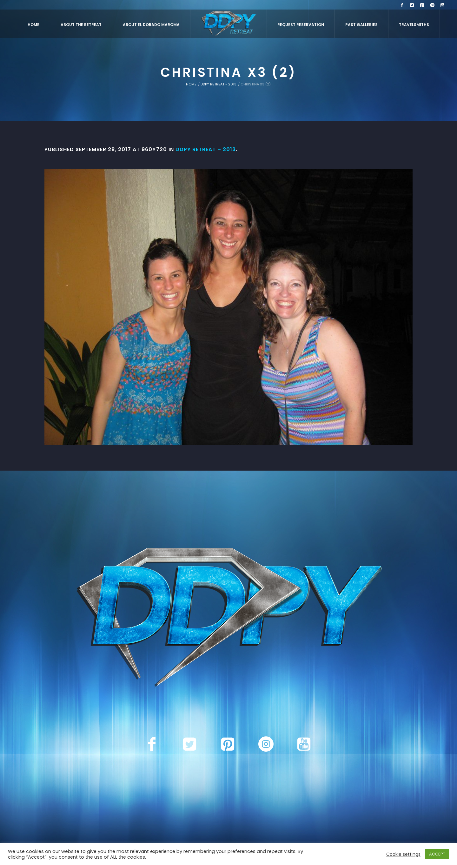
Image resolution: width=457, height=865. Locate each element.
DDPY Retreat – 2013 (206, 149)
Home (191, 84)
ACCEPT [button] (437, 854)
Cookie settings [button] (403, 854)
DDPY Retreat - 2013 (218, 84)
